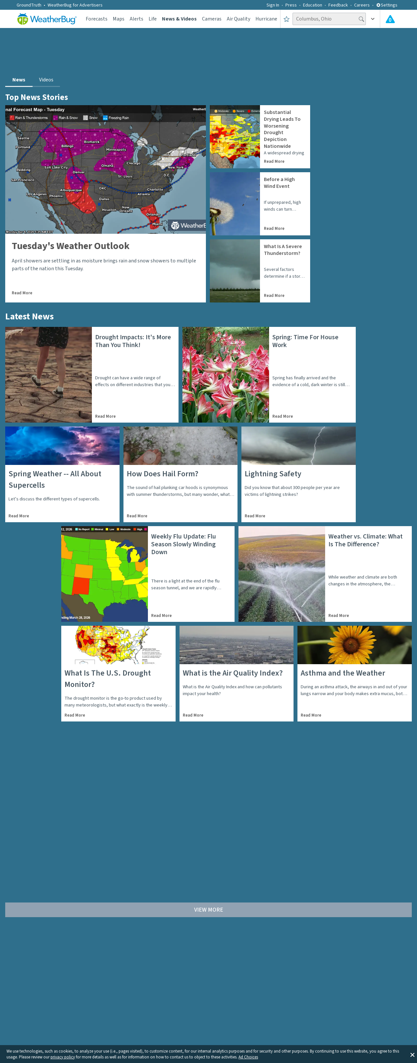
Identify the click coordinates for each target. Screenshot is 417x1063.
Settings (386, 5)
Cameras (212, 18)
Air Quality (238, 18)
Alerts (136, 18)
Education (312, 5)
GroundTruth (29, 5)
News (18, 79)
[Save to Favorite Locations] (286, 19)
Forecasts (97, 18)
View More (208, 910)
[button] (412, 1054)
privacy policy (62, 1057)
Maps (118, 18)
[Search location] (329, 19)
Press (291, 5)
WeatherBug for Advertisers (75, 5)
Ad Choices (248, 1057)
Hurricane (266, 18)
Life (153, 18)
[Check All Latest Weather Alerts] (390, 19)
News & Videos (179, 18)
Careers (362, 5)
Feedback (338, 5)
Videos (46, 79)
